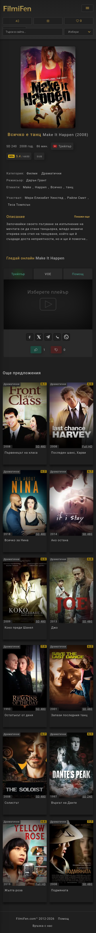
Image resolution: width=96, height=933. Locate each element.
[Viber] (57, 337)
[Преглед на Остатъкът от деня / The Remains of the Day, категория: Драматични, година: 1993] (25, 686)
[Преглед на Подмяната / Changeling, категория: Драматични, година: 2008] (71, 861)
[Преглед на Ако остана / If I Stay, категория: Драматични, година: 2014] (71, 511)
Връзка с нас (42, 926)
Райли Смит (76, 198)
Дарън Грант (36, 180)
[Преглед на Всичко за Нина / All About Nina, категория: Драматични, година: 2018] (25, 511)
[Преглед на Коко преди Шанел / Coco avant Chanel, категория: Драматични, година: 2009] (25, 599)
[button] (17, 21)
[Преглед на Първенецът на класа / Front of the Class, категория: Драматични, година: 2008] (25, 423)
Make (27, 187)
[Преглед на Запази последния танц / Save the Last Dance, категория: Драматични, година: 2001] (71, 686)
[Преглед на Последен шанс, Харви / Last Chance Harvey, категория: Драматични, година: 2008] (71, 423)
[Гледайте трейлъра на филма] (62, 146)
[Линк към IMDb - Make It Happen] (18, 156)
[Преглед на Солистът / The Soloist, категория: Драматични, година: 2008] (25, 774)
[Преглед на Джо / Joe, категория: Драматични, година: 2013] (71, 599)
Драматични (51, 173)
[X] (39, 337)
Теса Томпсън (19, 204)
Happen (41, 187)
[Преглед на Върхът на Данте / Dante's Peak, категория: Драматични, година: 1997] (71, 774)
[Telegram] (48, 337)
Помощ (63, 918)
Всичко (56, 187)
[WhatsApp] (66, 337)
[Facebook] (29, 337)
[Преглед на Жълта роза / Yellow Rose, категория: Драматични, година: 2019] (25, 861)
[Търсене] (33, 31)
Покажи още (82, 216)
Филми (31, 173)
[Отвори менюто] (87, 8)
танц (69, 187)
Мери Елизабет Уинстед (44, 198)
